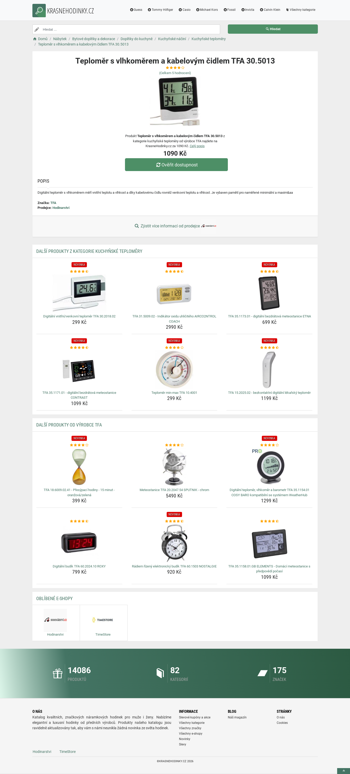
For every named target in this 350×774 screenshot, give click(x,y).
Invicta (247, 10)
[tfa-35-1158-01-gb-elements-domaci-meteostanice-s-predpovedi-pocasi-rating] (269, 521)
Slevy (182, 744)
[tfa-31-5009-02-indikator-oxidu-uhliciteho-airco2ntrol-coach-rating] (174, 271)
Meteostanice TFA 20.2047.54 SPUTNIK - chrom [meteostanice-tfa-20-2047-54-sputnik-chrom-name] (174, 490)
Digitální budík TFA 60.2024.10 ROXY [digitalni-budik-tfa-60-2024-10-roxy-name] (79, 566)
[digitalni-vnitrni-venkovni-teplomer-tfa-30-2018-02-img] (79, 293)
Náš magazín (237, 717)
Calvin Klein (269, 10)
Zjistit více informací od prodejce (175, 226)
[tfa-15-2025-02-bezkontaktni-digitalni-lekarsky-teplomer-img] (269, 369)
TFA (53, 203)
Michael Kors (207, 10)
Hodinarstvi (60, 208)
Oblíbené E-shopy (54, 598)
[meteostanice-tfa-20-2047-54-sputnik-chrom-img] (174, 467)
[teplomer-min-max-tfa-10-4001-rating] (174, 347)
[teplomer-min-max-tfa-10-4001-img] (174, 369)
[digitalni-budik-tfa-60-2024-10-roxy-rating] (79, 521)
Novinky (184, 739)
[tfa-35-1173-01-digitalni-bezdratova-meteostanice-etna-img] (269, 293)
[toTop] (343, 771)
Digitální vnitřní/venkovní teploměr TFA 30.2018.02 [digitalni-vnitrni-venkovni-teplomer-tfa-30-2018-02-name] (79, 316)
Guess (135, 10)
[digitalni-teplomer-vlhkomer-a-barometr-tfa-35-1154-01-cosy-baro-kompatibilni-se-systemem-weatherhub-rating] (269, 445)
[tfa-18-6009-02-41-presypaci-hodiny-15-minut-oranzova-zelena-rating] (79, 445)
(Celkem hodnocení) (175, 73)
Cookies (282, 723)
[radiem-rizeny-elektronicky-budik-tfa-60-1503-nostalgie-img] (174, 543)
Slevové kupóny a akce (194, 717)
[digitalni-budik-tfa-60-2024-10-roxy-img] (79, 543)
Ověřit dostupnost (176, 164)
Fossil (229, 10)
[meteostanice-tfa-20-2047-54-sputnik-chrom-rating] (174, 445)
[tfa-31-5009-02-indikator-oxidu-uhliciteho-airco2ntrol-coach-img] (174, 293)
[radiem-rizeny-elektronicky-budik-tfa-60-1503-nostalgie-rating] (174, 521)
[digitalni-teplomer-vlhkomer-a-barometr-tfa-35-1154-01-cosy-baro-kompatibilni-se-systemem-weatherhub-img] (269, 467)
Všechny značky (190, 728)
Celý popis (197, 146)
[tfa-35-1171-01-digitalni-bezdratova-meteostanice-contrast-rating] (79, 347)
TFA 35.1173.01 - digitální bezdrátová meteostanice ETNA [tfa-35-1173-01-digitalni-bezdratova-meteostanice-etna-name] (269, 316)
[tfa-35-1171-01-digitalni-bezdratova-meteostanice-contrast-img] (79, 369)
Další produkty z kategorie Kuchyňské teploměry (89, 251)
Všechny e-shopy (190, 733)
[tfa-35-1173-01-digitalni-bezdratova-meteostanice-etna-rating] (269, 271)
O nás (281, 717)
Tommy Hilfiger (160, 10)
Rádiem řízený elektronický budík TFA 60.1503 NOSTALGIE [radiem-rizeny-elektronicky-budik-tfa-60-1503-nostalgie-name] (174, 566)
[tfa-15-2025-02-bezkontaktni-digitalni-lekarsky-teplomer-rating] (269, 347)
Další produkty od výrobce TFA (69, 425)
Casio (184, 10)
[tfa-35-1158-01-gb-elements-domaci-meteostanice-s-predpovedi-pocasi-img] (269, 543)
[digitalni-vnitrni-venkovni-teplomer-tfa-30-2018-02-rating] (79, 271)
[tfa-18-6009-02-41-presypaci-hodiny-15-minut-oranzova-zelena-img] (79, 467)
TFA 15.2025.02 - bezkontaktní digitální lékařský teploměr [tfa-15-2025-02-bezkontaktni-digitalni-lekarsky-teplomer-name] (269, 393)
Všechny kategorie (300, 10)
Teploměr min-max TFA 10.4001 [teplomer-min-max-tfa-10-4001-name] (174, 393)
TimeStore (67, 752)
